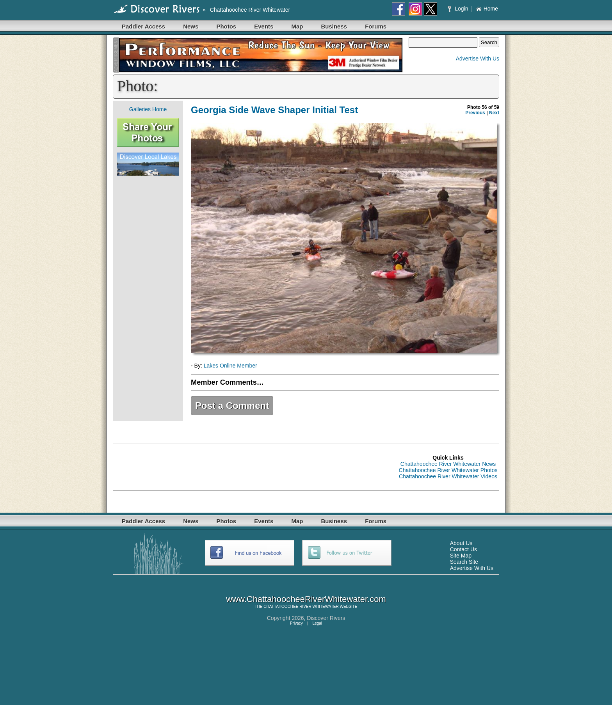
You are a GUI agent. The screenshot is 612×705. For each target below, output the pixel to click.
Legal (317, 623)
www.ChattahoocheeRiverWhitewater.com (306, 599)
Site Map (460, 555)
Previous (475, 112)
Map (297, 26)
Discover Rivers (326, 618)
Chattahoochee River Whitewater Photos (448, 470)
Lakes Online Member (230, 365)
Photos (226, 26)
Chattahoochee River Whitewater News (448, 464)
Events (263, 26)
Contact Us (463, 549)
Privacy (296, 623)
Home (487, 8)
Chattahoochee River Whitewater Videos (448, 476)
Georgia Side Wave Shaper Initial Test (274, 110)
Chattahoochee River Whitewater (250, 10)
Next (494, 112)
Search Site (464, 562)
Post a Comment (232, 405)
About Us (461, 543)
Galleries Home (148, 109)
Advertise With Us (477, 58)
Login (459, 8)
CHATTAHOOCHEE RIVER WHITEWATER (300, 606)
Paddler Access (143, 26)
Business (334, 26)
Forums (375, 26)
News (190, 26)
